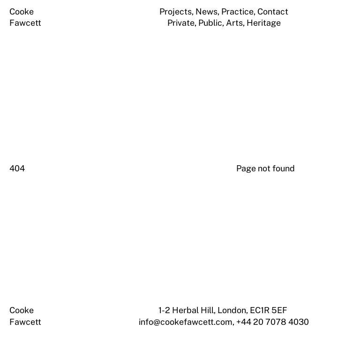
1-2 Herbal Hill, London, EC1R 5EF (223, 310)
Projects (175, 11)
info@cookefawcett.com (185, 322)
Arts (234, 23)
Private (181, 23)
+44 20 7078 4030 (272, 322)
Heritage (264, 23)
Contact (272, 11)
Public (210, 23)
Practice (237, 11)
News (206, 11)
